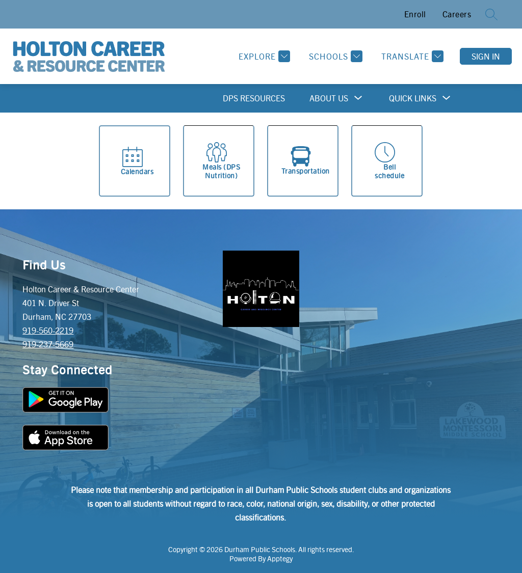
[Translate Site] (411, 56)
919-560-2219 (47, 330)
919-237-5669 (47, 344)
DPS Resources (254, 98)
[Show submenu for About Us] (328, 98)
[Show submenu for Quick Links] (412, 98)
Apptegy (280, 558)
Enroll (415, 14)
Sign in (486, 56)
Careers (457, 14)
